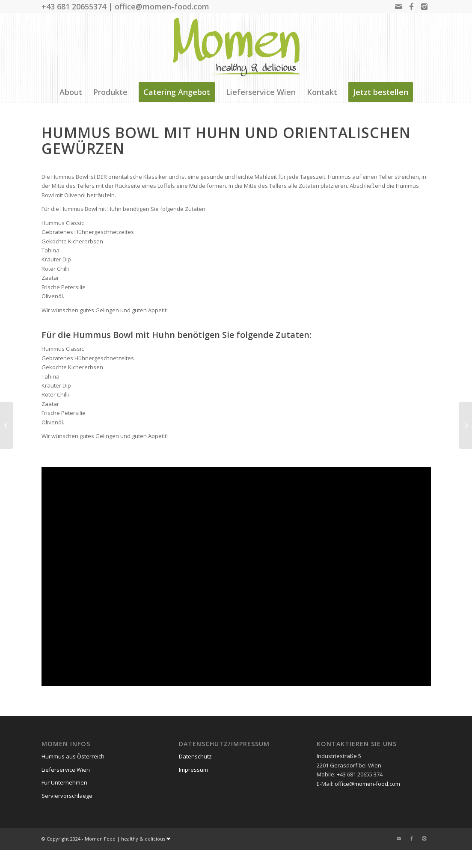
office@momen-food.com (367, 784)
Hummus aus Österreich (73, 756)
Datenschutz (195, 756)
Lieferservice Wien (66, 769)
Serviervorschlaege (67, 796)
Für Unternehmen (64, 782)
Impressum (193, 769)
